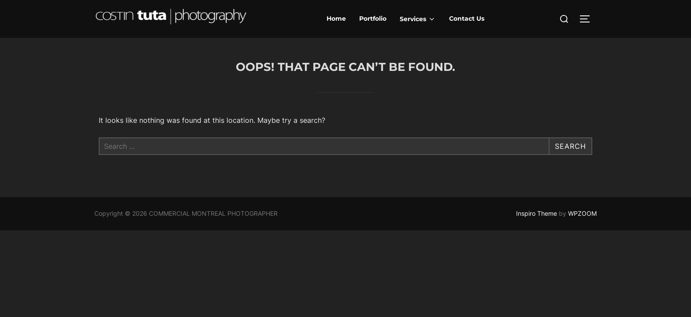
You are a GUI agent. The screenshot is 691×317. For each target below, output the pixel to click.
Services (418, 19)
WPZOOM (582, 213)
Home (336, 18)
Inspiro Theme (536, 213)
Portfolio (372, 18)
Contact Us (466, 18)
